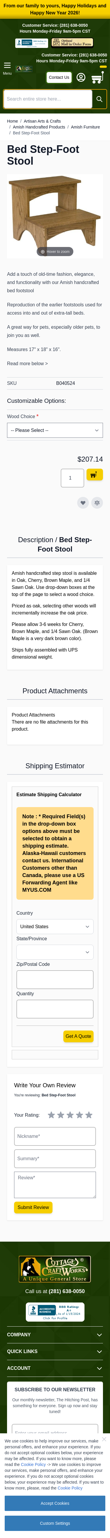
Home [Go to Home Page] (12, 121)
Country (24, 913)
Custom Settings (55, 1523)
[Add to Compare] (97, 503)
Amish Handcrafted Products (39, 127)
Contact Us (59, 77)
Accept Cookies (55, 1503)
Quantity (25, 993)
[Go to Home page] (24, 69)
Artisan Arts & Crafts (42, 121)
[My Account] (81, 77)
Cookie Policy (33, 1464)
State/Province (31, 938)
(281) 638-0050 (67, 1291)
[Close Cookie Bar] (104, 1439)
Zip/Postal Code (33, 964)
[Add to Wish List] (83, 503)
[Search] (99, 99)
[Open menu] (7, 69)
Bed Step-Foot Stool (31, 133)
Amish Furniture (85, 127)
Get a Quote (78, 1036)
